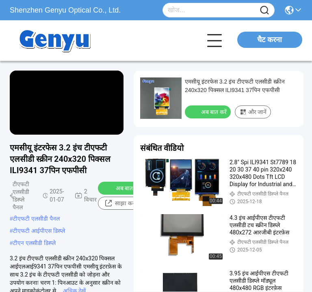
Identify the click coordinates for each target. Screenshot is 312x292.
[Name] (264, 10)
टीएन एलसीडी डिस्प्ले (34, 243)
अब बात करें (123, 188)
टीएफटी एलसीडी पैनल (36, 218)
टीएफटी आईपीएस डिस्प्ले (39, 231)
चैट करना (269, 40)
